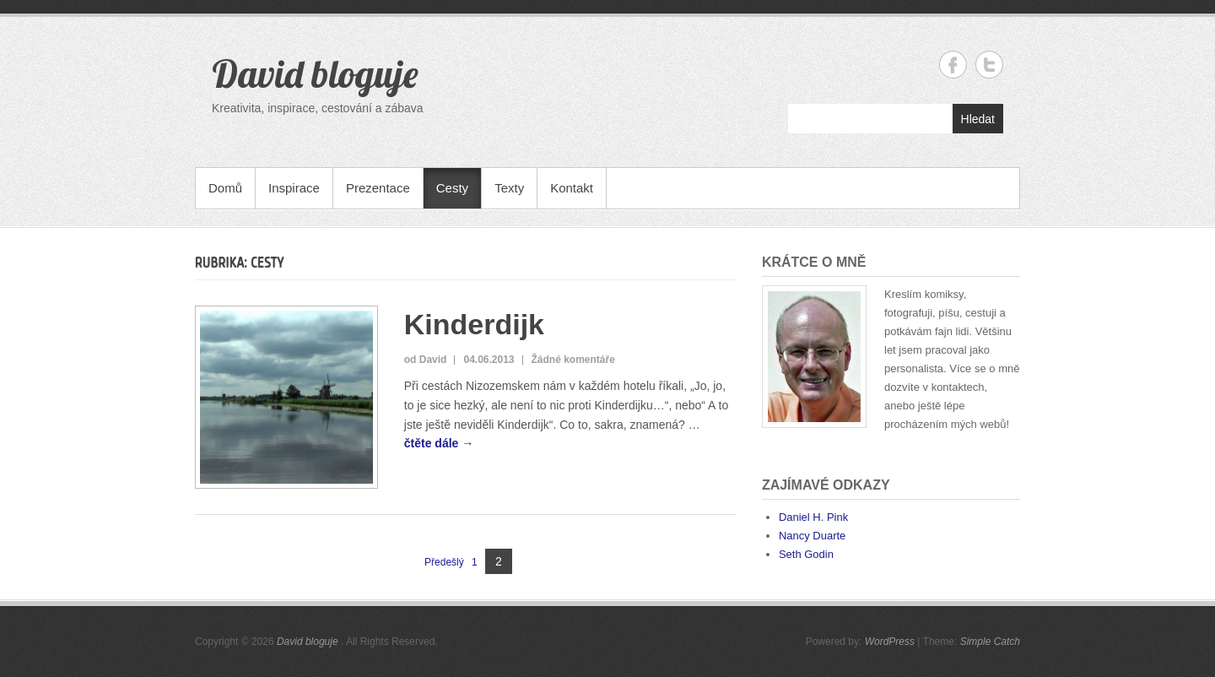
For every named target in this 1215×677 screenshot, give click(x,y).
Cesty (452, 188)
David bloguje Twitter (989, 65)
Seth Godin (806, 554)
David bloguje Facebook (953, 65)
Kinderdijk (474, 324)
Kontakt (571, 188)
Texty (509, 188)
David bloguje (315, 73)
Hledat (978, 119)
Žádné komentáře (573, 360)
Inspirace (294, 188)
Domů (225, 188)
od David (425, 360)
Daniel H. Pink (813, 517)
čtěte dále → (438, 443)
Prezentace (378, 188)
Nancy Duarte (812, 535)
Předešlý (444, 562)
